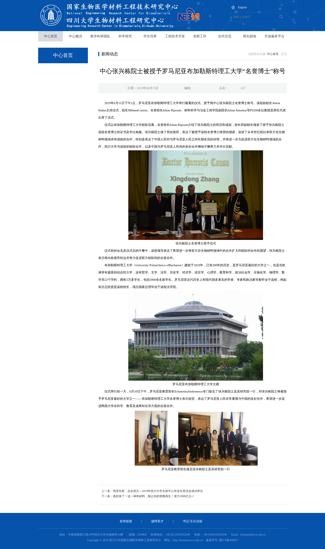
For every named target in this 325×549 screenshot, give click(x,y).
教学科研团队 (100, 36)
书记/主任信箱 (192, 521)
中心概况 (75, 36)
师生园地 (249, 36)
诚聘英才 (157, 521)
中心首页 (50, 36)
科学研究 (125, 36)
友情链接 (126, 521)
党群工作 (199, 36)
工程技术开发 (175, 36)
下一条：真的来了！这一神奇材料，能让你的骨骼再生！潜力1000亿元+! (147, 496)
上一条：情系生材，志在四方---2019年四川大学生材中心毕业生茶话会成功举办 (152, 491)
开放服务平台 (274, 36)
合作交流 (224, 36)
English (242, 7)
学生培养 (150, 36)
